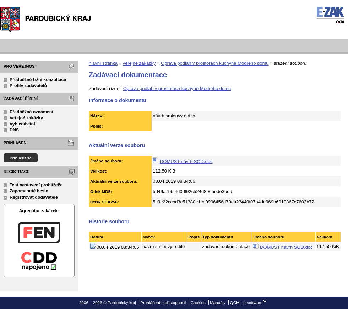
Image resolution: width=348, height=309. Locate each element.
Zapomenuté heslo (29, 191)
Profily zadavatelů (28, 85)
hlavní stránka (103, 63)
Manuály (217, 302)
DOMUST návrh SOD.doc (186, 161)
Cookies (198, 302)
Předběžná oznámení (31, 111)
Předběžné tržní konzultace (38, 79)
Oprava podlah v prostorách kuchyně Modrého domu (215, 63)
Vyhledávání (22, 124)
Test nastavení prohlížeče (36, 184)
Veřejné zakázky (26, 118)
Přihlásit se (21, 158)
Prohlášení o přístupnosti (163, 302)
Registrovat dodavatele (34, 197)
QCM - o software (246, 302)
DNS (14, 130)
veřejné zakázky (139, 63)
